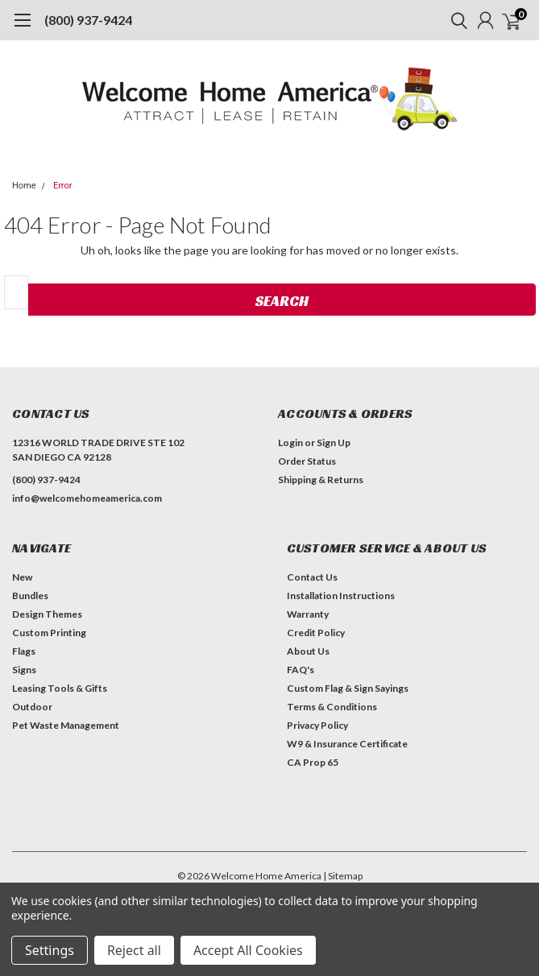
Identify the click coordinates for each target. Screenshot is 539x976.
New (22, 577)
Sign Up (333, 442)
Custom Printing (49, 633)
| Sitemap (343, 876)
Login (290, 442)
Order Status (307, 461)
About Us (308, 651)
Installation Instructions (341, 595)
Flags (23, 651)
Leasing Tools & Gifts (59, 688)
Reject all (134, 950)
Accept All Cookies (248, 950)
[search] (455, 20)
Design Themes (47, 614)
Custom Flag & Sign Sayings (347, 688)
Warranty (308, 614)
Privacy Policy (317, 725)
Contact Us (312, 577)
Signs (24, 670)
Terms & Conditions (332, 707)
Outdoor (32, 707)
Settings (49, 950)
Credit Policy (316, 633)
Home (24, 185)
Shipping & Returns (320, 480)
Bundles (30, 595)
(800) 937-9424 (88, 19)
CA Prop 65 (312, 762)
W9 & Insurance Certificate (347, 744)
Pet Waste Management (65, 725)
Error (63, 185)
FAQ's (300, 670)
